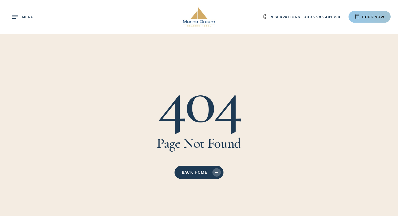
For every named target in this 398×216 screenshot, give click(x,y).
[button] (22, 17)
